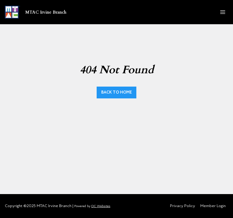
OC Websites (100, 206)
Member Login (213, 205)
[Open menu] (222, 12)
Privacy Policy (182, 205)
